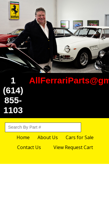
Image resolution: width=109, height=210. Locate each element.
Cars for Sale (80, 137)
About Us (47, 137)
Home (23, 137)
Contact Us (29, 147)
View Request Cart (73, 147)
